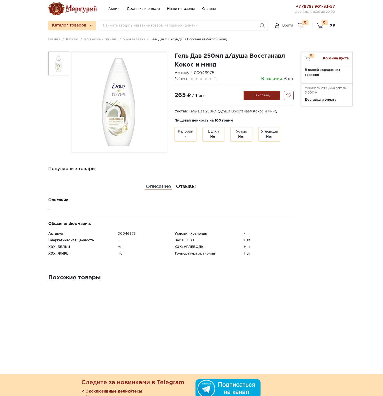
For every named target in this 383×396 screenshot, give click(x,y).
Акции (114, 8)
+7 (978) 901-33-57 (315, 7)
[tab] (158, 186)
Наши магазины (181, 8)
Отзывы (209, 8)
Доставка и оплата (143, 8)
